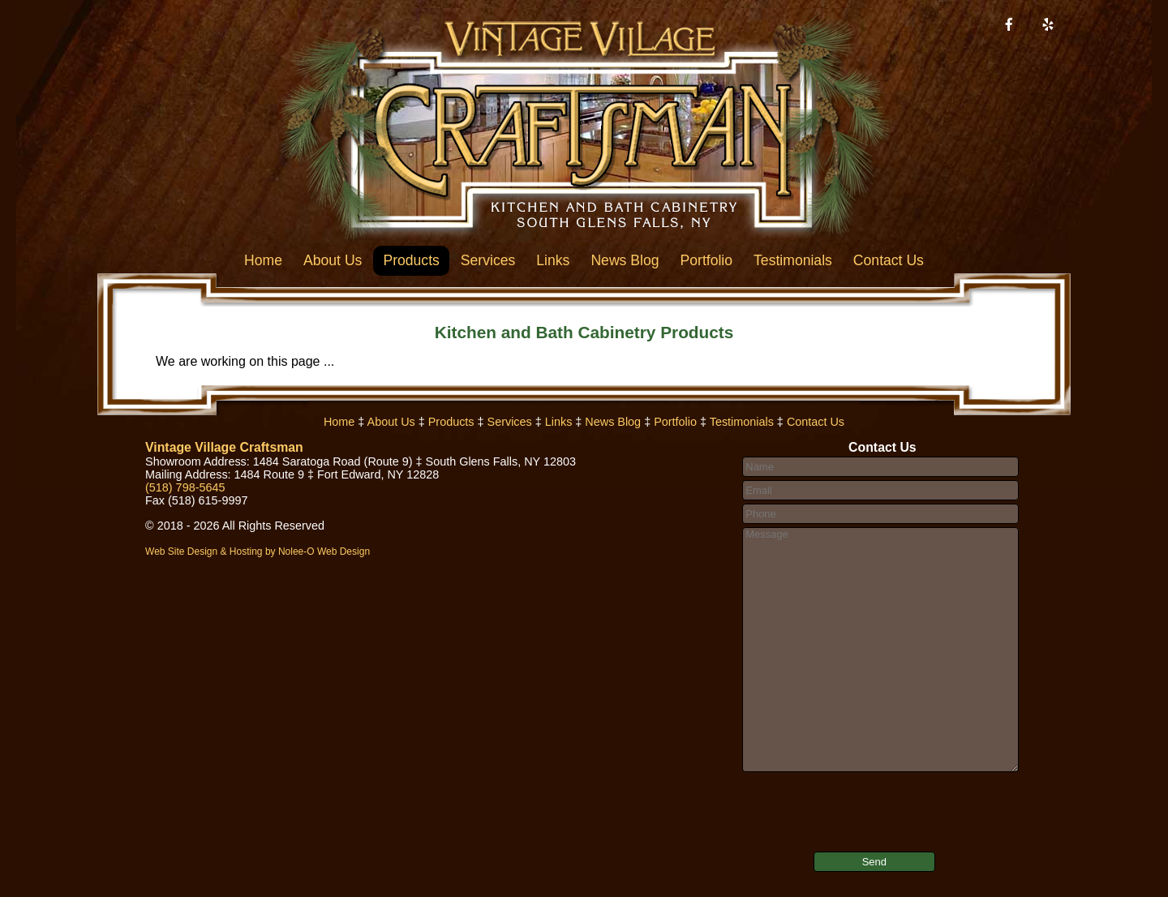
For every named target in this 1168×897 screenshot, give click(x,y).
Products (411, 260)
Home (263, 260)
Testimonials (793, 260)
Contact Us (888, 260)
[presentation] (839, 800)
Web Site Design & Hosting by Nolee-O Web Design (257, 551)
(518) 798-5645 (185, 487)
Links (552, 260)
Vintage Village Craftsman (224, 447)
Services (488, 260)
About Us (332, 260)
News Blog (624, 260)
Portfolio (707, 260)
